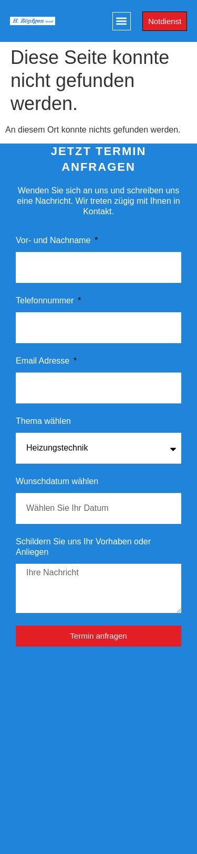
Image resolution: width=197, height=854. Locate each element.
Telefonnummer (46, 300)
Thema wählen (43, 421)
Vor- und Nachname (54, 240)
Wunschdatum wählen (57, 481)
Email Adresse (44, 360)
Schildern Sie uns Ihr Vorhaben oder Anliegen (83, 546)
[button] (121, 21)
